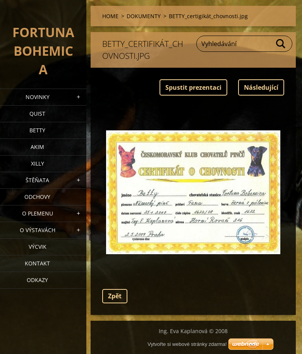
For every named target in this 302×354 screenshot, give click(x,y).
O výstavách (37, 230)
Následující (261, 87)
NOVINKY (38, 97)
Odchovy (37, 196)
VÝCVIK (37, 246)
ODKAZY (37, 280)
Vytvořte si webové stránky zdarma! (187, 344)
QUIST (37, 113)
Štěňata (37, 180)
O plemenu (37, 213)
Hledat (281, 44)
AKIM (37, 146)
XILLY (37, 163)
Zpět (115, 296)
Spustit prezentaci (193, 87)
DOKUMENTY (144, 16)
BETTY (37, 130)
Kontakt (37, 263)
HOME (110, 16)
